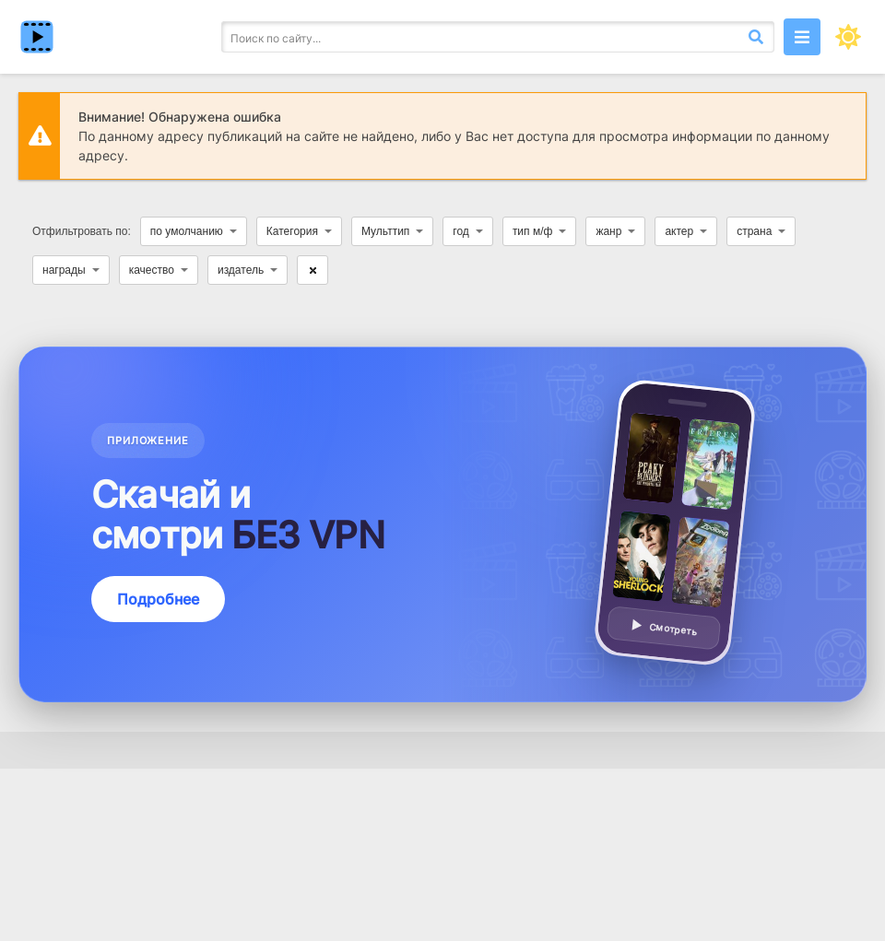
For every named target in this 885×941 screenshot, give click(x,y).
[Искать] (756, 37)
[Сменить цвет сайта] (848, 36)
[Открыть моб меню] (802, 36)
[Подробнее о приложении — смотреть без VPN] (442, 524)
